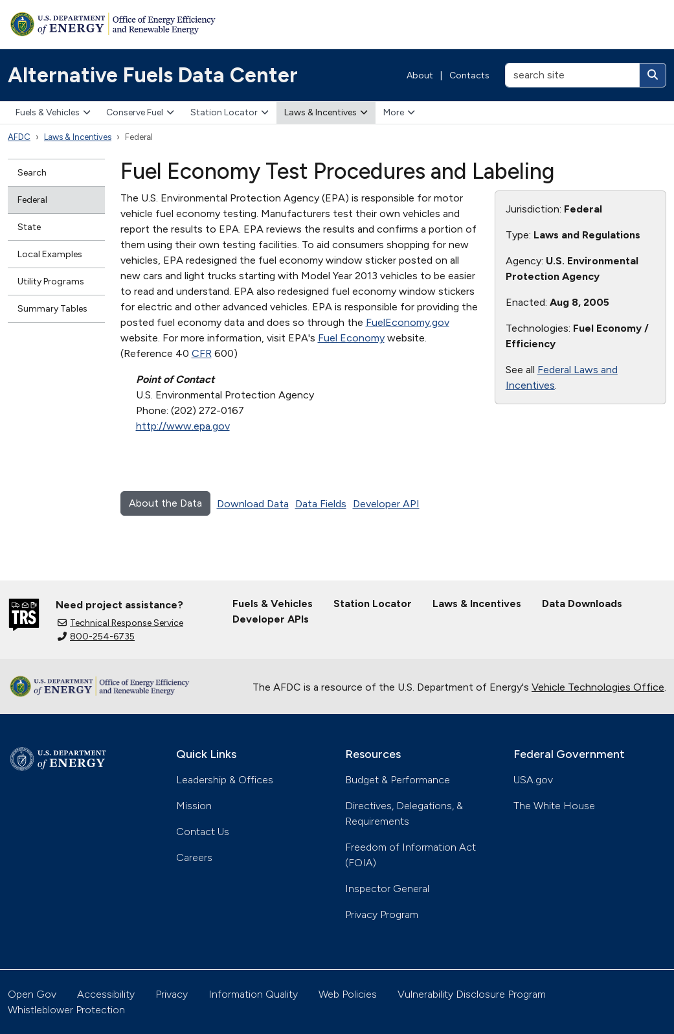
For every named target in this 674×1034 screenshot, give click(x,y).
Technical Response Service (120, 622)
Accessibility (106, 994)
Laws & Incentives (326, 112)
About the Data (165, 503)
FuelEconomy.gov (407, 322)
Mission (194, 805)
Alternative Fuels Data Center (153, 75)
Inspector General (387, 888)
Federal (32, 199)
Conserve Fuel (140, 112)
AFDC (19, 137)
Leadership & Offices (224, 780)
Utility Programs (50, 281)
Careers (194, 857)
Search (32, 172)
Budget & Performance (397, 780)
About (420, 75)
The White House (554, 805)
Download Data (253, 504)
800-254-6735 (96, 636)
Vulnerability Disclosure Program (472, 994)
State (29, 227)
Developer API (386, 504)
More (399, 112)
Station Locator (229, 112)
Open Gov (32, 994)
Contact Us (202, 831)
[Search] (652, 75)
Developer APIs (270, 619)
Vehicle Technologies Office (598, 687)
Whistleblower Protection (66, 1010)
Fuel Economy (351, 338)
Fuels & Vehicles (53, 112)
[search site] (572, 75)
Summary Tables (52, 308)
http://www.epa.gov (183, 426)
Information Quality (253, 994)
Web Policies (348, 994)
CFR (202, 353)
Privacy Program (381, 914)
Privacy (171, 994)
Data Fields (320, 504)
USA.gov (533, 780)
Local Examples (49, 254)
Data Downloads (582, 603)
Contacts (469, 75)
